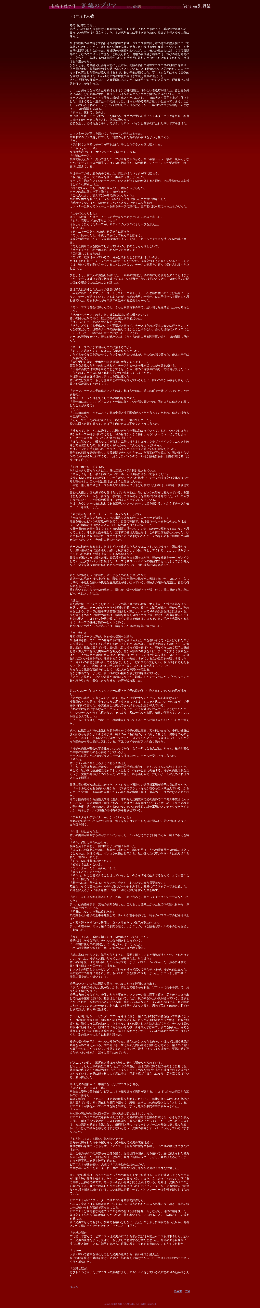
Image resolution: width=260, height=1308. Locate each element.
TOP (187, 1291)
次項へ (74, 1286)
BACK (178, 1291)
